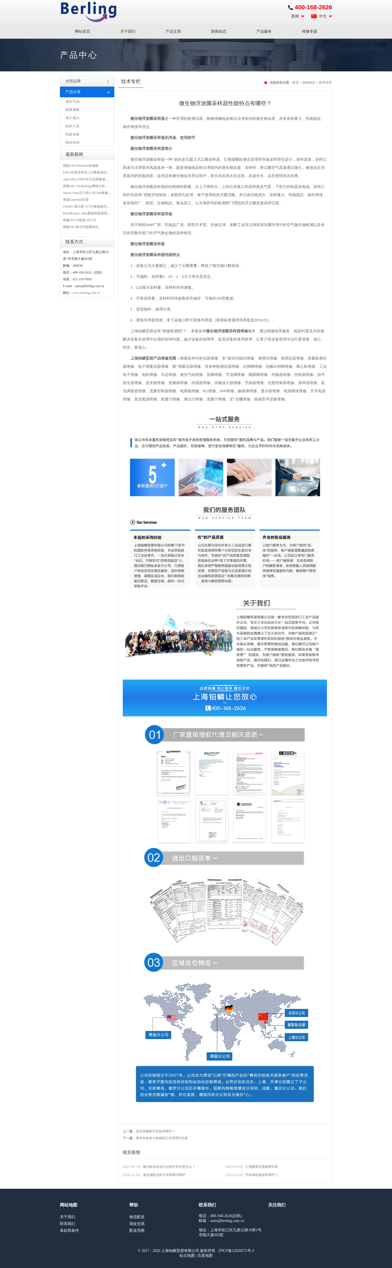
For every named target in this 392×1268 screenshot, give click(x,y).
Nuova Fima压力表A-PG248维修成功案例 (92, 193)
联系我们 (67, 1224)
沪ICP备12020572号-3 (236, 1251)
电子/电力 (72, 118)
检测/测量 (72, 110)
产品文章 (173, 31)
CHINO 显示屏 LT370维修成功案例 (88, 206)
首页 (295, 82)
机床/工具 (72, 126)
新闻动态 (218, 31)
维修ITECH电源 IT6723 (79, 220)
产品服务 (264, 31)
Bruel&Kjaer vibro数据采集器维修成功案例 (93, 213)
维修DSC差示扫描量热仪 (81, 227)
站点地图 (187, 1256)
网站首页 (82, 31)
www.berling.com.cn (86, 293)
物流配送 (137, 1217)
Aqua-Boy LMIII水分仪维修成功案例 (89, 179)
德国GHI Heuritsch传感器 (81, 166)
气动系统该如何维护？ (261, 1175)
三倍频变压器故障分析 (261, 1167)
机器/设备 (72, 134)
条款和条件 (69, 1231)
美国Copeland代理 (75, 200)
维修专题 (309, 31)
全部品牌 (87, 81)
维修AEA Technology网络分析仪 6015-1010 (93, 186)
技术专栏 (325, 82)
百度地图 (205, 1256)
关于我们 (128, 31)
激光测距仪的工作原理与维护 (164, 1175)
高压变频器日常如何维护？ (155, 1131)
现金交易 (137, 1224)
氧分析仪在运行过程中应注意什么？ (169, 1167)
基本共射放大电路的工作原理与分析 (162, 1138)
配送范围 (137, 1231)
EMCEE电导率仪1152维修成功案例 (88, 172)
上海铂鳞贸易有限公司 (88, 12)
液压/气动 (72, 102)
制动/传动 (72, 142)
